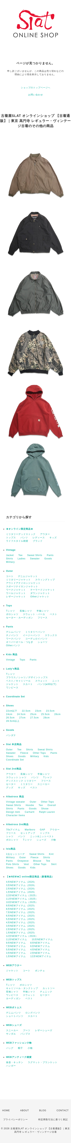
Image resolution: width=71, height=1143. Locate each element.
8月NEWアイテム (40, 943)
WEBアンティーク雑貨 (19, 1057)
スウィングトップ (45, 579)
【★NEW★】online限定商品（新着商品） (30, 876)
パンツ (24, 537)
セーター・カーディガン (19, 617)
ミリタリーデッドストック (21, 534)
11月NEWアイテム (16, 939)
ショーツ (43, 642)
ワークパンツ (13, 638)
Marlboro (30, 829)
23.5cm (50, 711)
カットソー (49, 988)
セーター (11, 784)
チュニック (46, 991)
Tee (20, 555)
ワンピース (12, 687)
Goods (48, 558)
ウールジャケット (16, 593)
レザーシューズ (43, 1030)
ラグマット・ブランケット (42, 1062)
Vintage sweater (15, 802)
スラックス (51, 635)
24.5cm (21, 714)
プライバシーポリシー (15, 1119)
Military (10, 562)
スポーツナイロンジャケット (22, 586)
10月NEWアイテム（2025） (22, 902)
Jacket (10, 555)
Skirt (54, 864)
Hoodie (30, 805)
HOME (6, 1110)
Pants (50, 555)
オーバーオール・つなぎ (19, 642)
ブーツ (26, 1030)
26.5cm (10, 717)
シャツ (9, 836)
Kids (46, 756)
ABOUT (24, 1110)
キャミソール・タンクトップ (22, 988)
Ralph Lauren (47, 812)
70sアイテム (13, 829)
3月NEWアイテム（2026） (21, 885)
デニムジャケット (28, 576)
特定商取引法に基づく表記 (53, 1119)
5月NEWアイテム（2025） (21, 919)
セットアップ (27, 833)
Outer (9, 571)
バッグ (9, 1048)
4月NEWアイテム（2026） (21, 882)
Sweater (35, 558)
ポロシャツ (12, 614)
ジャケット (12, 684)
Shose (45, 808)
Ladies (21, 558)
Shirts (9, 558)
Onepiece (23, 861)
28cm (46, 717)
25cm (33, 714)
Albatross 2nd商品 (17, 824)
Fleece (24, 753)
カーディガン (13, 998)
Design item (13, 812)
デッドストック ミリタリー (21, 780)
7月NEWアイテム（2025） (21, 912)
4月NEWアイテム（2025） (21, 922)
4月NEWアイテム (40, 949)
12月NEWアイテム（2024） (22, 936)
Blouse (37, 861)
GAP (42, 829)
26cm (57, 714)
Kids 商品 (11, 654)
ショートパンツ (14, 1016)
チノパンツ (12, 635)
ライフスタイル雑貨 (17, 541)
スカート (28, 684)
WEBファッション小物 (19, 1043)
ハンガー (11, 1065)
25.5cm (45, 714)
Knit (51, 854)
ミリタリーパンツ (35, 632)
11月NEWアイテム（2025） (22, 899)
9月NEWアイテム (16, 943)
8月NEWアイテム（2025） (21, 909)
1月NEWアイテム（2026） (21, 892)
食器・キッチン (14, 1062)
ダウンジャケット (40, 593)
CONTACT (63, 1110)
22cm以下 (11, 711)
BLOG (42, 1110)
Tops (9, 605)
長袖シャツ (26, 611)
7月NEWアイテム (16, 946)
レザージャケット (16, 596)
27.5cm (34, 717)
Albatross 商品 (15, 796)
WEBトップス (14, 979)
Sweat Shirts (34, 555)
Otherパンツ (13, 645)
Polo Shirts (12, 864)
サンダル (11, 1033)
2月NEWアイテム (40, 953)
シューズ (41, 840)
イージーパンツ (31, 635)
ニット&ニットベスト (42, 836)
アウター (45, 534)
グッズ (9, 787)
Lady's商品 (12, 668)
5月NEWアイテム (16, 949)
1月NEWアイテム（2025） (21, 932)
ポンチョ (40, 970)
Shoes (10, 705)
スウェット (41, 680)
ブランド (38, 541)
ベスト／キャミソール (18, 680)
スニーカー (43, 784)
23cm (38, 711)
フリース (43, 617)
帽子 (20, 1048)
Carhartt (29, 812)
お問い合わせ (35, 94)
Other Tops (39, 753)
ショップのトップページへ (35, 87)
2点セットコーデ (15, 854)
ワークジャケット (16, 590)
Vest (26, 864)
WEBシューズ (14, 1025)
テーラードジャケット (42, 590)
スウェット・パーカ (34, 614)
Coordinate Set (15, 696)
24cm (9, 714)
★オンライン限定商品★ (19, 529)
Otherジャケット (39, 596)
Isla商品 (11, 849)
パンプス (25, 1033)
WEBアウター (14, 965)
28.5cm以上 (13, 721)
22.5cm (26, 711)
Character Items (15, 815)
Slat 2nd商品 (13, 768)
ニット (56, 680)
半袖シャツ (43, 611)
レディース (39, 537)
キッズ (53, 537)
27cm (22, 717)
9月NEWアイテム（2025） (21, 905)
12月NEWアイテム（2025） (22, 895)
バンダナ (11, 735)
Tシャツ (10, 611)
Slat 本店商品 (14, 744)
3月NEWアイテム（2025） (21, 926)
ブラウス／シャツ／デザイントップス (27, 677)
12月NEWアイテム (40, 956)
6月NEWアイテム (40, 946)
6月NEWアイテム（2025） (21, 915)
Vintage (11, 550)
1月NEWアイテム (16, 956)
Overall (52, 805)
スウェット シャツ (16, 777)
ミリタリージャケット (18, 579)
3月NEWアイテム (16, 953)
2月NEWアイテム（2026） (21, 888)
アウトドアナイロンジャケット (23, 583)
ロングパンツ (32, 1012)
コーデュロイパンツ (36, 638)
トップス (11, 537)
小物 (53, 840)
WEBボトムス (14, 1007)
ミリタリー (26, 784)
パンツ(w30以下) (46, 684)
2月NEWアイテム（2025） (21, 929)
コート (9, 576)
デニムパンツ (13, 632)
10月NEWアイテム (42, 939)
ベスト (53, 614)
